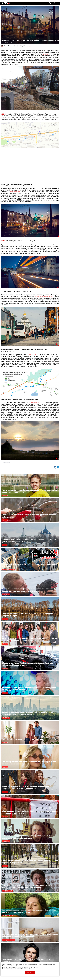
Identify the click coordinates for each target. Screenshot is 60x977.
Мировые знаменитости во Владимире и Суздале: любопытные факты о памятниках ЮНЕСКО (30, 535)
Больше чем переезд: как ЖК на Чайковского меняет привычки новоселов (30, 559)
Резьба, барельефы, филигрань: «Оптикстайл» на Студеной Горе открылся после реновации (30, 757)
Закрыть (30, 972)
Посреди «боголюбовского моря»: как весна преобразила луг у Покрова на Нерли (30, 609)
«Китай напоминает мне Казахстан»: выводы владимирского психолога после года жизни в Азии (30, 708)
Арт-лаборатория (8, 890)
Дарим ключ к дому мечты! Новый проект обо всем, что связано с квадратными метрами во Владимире (30, 930)
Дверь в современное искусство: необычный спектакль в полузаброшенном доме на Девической (30, 782)
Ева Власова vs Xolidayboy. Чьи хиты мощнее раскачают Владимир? (30, 955)
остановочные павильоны (44, 296)
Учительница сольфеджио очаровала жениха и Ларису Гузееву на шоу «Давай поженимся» (30, 683)
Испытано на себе (8, 915)
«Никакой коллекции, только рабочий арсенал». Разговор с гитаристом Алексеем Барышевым (30, 831)
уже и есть (33, 355)
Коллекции (6, 841)
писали (45, 54)
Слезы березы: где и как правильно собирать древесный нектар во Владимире (30, 510)
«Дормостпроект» (14, 192)
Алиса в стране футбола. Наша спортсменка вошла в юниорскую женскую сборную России (30, 485)
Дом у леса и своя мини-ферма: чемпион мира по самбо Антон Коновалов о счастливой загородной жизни (30, 584)
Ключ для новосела (8, 569)
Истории (5, 520)
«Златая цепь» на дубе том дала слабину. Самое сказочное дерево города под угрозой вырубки (30, 806)
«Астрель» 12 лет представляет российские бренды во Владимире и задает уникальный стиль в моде (30, 634)
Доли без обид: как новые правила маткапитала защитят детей (30, 732)
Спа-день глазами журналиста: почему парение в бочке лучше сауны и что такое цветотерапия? (30, 905)
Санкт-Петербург (35, 402)
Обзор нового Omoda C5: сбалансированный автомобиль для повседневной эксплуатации (30, 658)
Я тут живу (6, 594)
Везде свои (6, 717)
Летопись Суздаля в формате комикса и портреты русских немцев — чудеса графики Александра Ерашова (30, 880)
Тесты (4, 545)
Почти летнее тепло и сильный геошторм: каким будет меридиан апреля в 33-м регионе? (30, 856)
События (29, 46)
